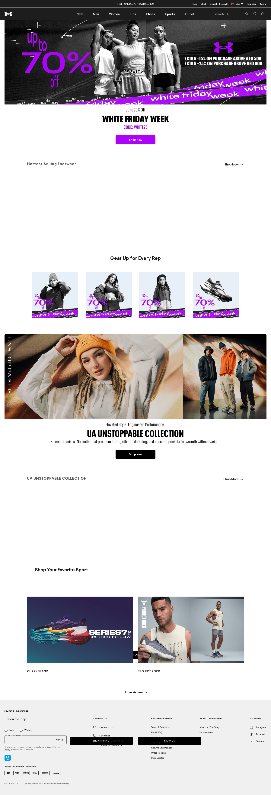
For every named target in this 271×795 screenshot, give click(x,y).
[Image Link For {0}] (80, 629)
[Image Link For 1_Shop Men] (55, 294)
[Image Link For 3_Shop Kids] (162, 294)
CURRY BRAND (37, 671)
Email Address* (14, 735)
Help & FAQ (156, 732)
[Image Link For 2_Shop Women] (109, 294)
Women (28, 730)
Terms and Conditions (47, 783)
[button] (96, 14)
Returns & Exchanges (161, 747)
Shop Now (135, 139)
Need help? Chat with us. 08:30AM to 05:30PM (111, 742)
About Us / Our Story (209, 727)
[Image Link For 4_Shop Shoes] (216, 294)
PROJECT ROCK (149, 671)
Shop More (233, 479)
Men (11, 730)
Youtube (257, 741)
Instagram (258, 727)
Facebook (258, 734)
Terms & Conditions (160, 727)
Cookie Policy (63, 783)
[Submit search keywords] (245, 13)
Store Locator (157, 757)
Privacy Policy (31, 783)
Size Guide (156, 737)
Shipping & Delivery (160, 742)
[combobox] (231, 13)
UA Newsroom (206, 732)
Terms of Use (44, 746)
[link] (80, 14)
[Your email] (36, 740)
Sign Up (59, 739)
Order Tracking (158, 752)
